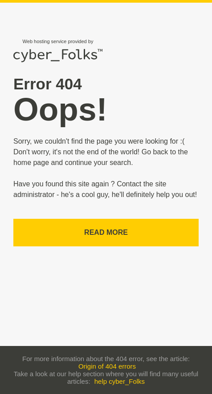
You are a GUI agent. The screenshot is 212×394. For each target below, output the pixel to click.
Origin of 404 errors (107, 366)
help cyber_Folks (119, 381)
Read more (106, 232)
